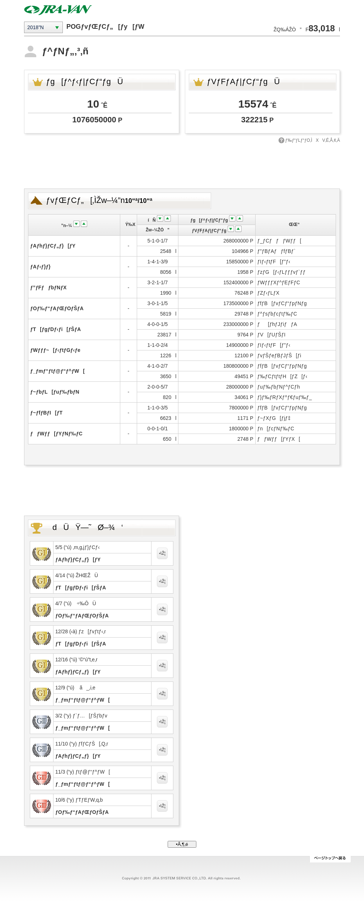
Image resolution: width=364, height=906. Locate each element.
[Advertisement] (182, 165)
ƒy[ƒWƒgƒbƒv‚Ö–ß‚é (330, 859)
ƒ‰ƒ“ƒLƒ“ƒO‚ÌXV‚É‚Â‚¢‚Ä (312, 140)
